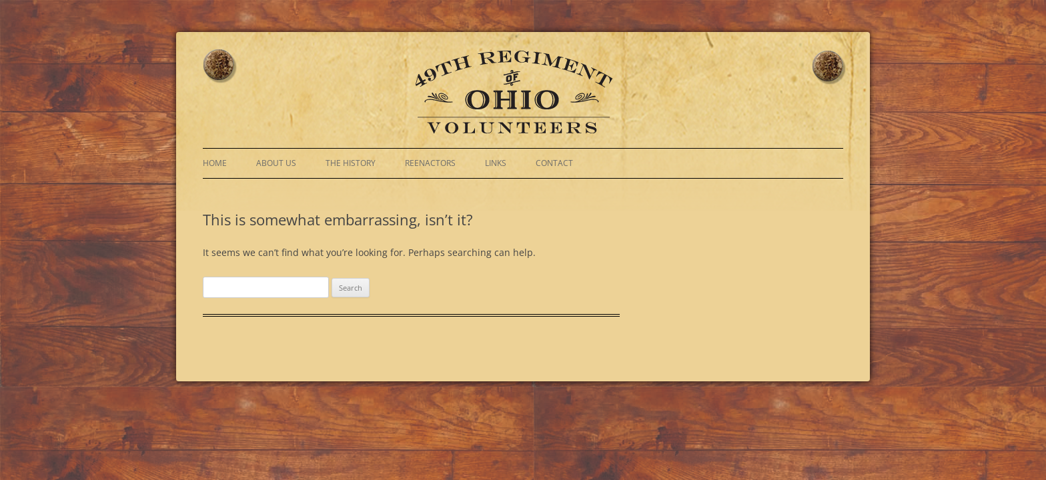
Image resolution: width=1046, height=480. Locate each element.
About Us (276, 163)
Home (215, 163)
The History (351, 163)
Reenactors (430, 163)
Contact (554, 163)
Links (495, 163)
